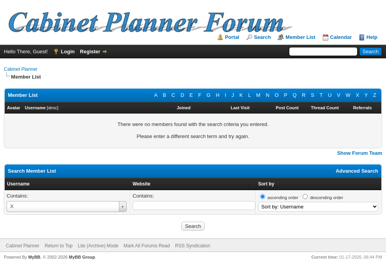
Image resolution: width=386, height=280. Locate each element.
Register (90, 51)
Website (142, 184)
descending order (326, 197)
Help (372, 37)
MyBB (34, 257)
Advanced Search (357, 171)
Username (18, 184)
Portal (232, 37)
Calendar (341, 37)
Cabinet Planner (20, 69)
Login (67, 51)
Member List (300, 37)
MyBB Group (82, 257)
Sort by (266, 184)
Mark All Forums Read (147, 245)
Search (262, 37)
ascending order (282, 197)
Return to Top (58, 245)
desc (52, 107)
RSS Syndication (192, 245)
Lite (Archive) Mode (98, 245)
